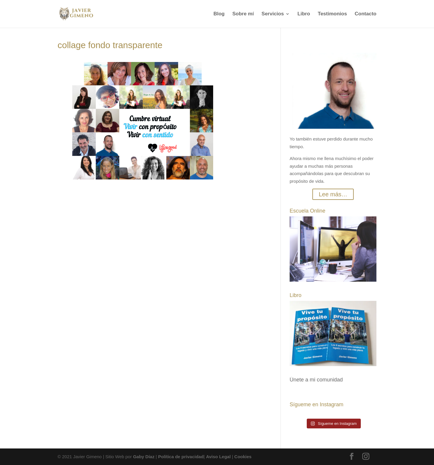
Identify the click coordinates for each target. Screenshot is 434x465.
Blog (219, 14)
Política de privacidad (180, 456)
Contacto (365, 14)
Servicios (273, 14)
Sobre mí (243, 14)
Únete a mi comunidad (316, 380)
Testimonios (332, 14)
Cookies (243, 456)
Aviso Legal (218, 456)
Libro (304, 14)
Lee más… (333, 194)
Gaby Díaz (144, 456)
